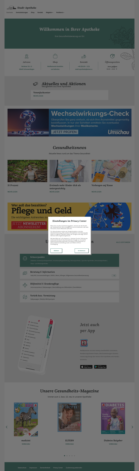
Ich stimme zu (81, 250)
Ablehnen (56, 250)
